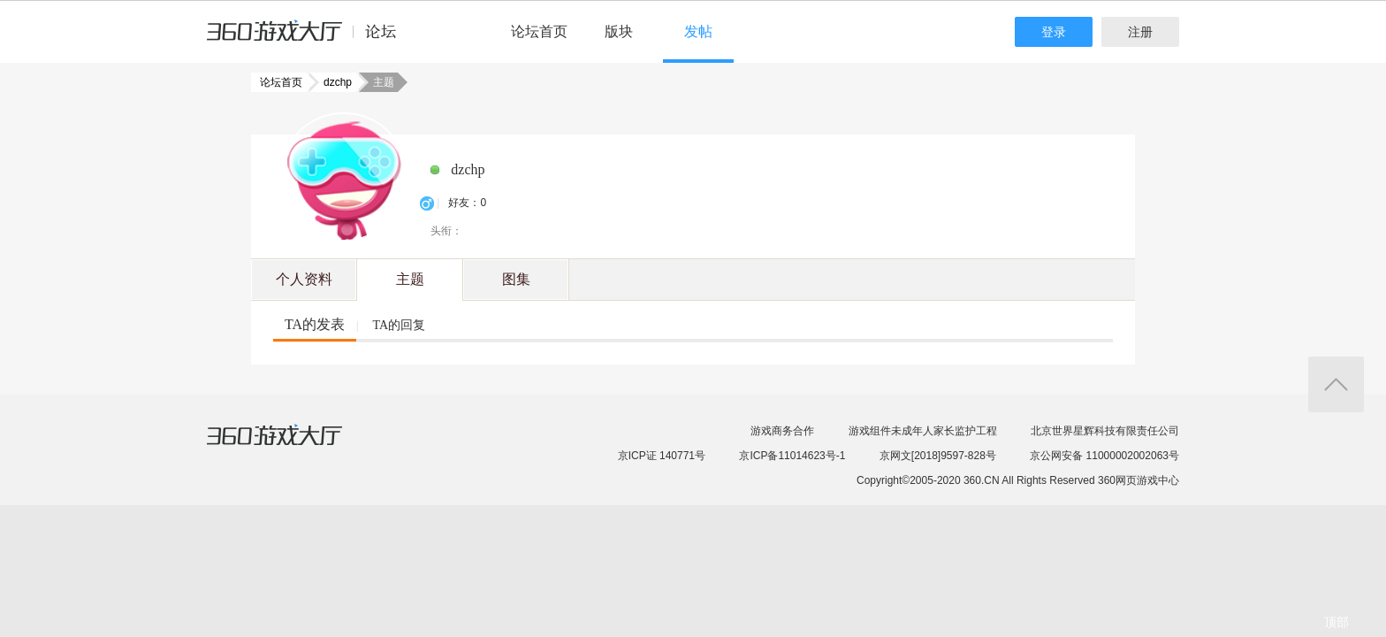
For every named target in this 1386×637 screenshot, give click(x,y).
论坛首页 (539, 31)
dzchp (332, 82)
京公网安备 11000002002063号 (1104, 455)
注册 (1140, 32)
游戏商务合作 (782, 431)
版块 (619, 31)
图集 (516, 279)
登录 (1053, 32)
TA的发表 (315, 324)
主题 (410, 279)
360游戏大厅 (292, 446)
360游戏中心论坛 (309, 38)
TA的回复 (398, 325)
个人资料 (304, 279)
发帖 (698, 31)
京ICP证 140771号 (661, 455)
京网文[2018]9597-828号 (938, 455)
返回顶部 (1336, 384)
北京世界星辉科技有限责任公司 (1105, 431)
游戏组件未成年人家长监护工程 (923, 431)
